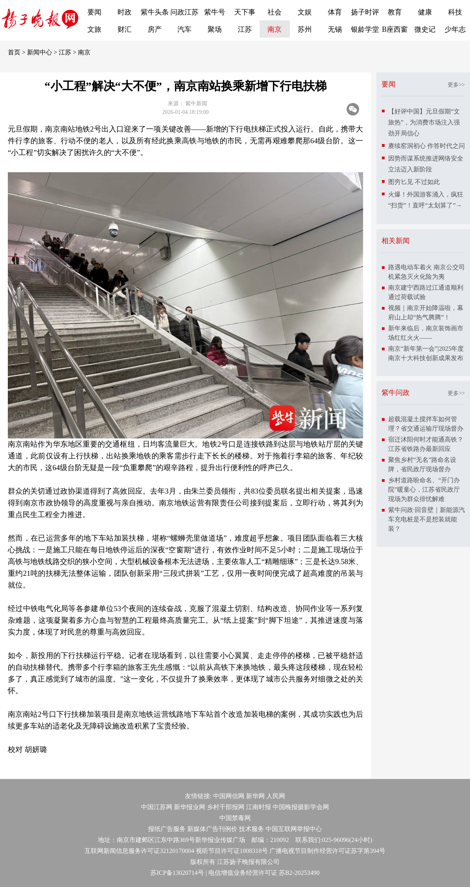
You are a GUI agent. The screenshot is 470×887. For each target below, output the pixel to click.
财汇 (125, 29)
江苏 (245, 29)
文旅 (94, 29)
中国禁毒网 (235, 818)
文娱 (305, 12)
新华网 (255, 796)
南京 (275, 29)
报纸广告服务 (167, 829)
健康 (425, 12)
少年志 (455, 29)
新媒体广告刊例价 (212, 829)
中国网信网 (228, 796)
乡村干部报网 (225, 807)
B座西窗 (395, 29)
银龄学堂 (365, 29)
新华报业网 (189, 807)
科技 (455, 12)
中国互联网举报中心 (294, 829)
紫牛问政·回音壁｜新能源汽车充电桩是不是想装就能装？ (426, 519)
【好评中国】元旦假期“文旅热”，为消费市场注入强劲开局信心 (424, 122)
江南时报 (258, 807)
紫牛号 (214, 12)
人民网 (275, 796)
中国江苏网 (156, 807)
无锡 (335, 29)
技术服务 (251, 829)
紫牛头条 (155, 12)
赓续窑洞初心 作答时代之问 (426, 145)
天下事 (244, 12)
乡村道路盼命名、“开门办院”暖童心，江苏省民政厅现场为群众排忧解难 (424, 489)
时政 (125, 12)
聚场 (215, 29)
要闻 (94, 12)
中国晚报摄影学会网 (301, 807)
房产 (155, 29)
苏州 (305, 29)
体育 (335, 12)
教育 (395, 12)
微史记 (425, 29)
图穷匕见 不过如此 (414, 181)
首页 (14, 52)
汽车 (184, 29)
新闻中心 (39, 52)
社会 (275, 12)
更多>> (456, 85)
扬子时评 (365, 12)
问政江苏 (184, 12)
